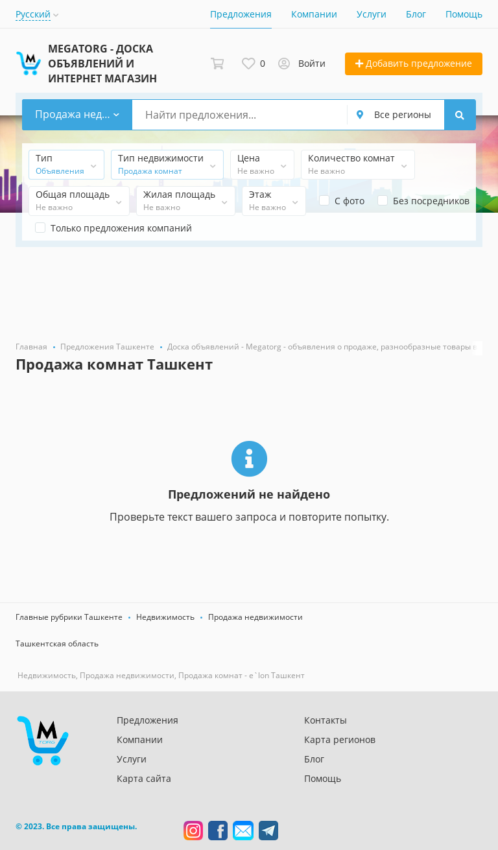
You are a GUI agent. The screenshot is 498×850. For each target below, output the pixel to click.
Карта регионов (339, 739)
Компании (314, 14)
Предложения (241, 14)
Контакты (325, 720)
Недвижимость (165, 616)
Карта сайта (144, 778)
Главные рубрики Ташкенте (69, 616)
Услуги (371, 14)
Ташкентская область (57, 643)
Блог (416, 14)
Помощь (463, 14)
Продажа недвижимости (255, 616)
